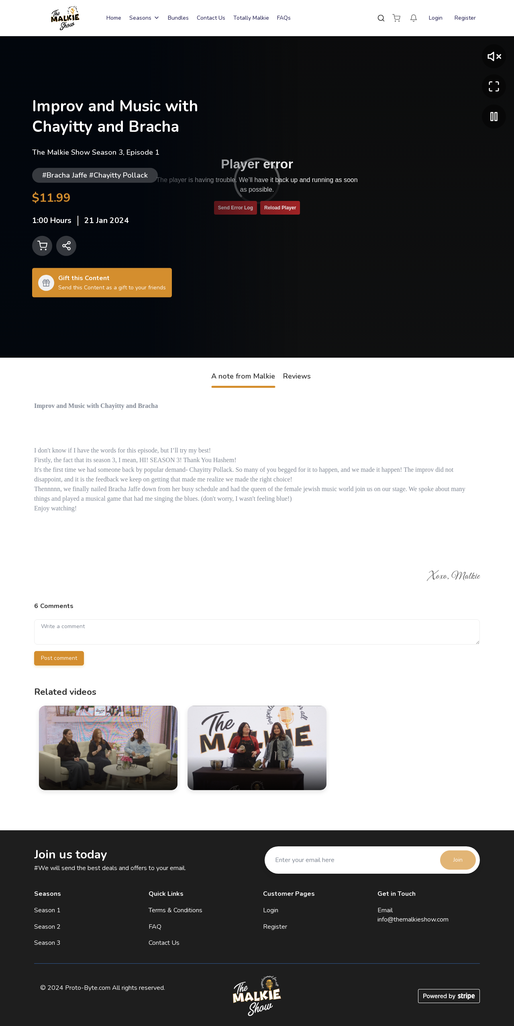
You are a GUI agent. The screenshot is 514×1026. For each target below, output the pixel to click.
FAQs (284, 18)
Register (465, 18)
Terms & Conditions (175, 910)
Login (436, 18)
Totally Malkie (251, 18)
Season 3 (47, 942)
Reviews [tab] (297, 376)
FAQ (155, 926)
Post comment (59, 658)
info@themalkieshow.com (413, 919)
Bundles (178, 18)
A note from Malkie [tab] (243, 376)
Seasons (144, 18)
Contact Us (211, 18)
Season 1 (47, 910)
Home (113, 18)
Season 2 (47, 926)
